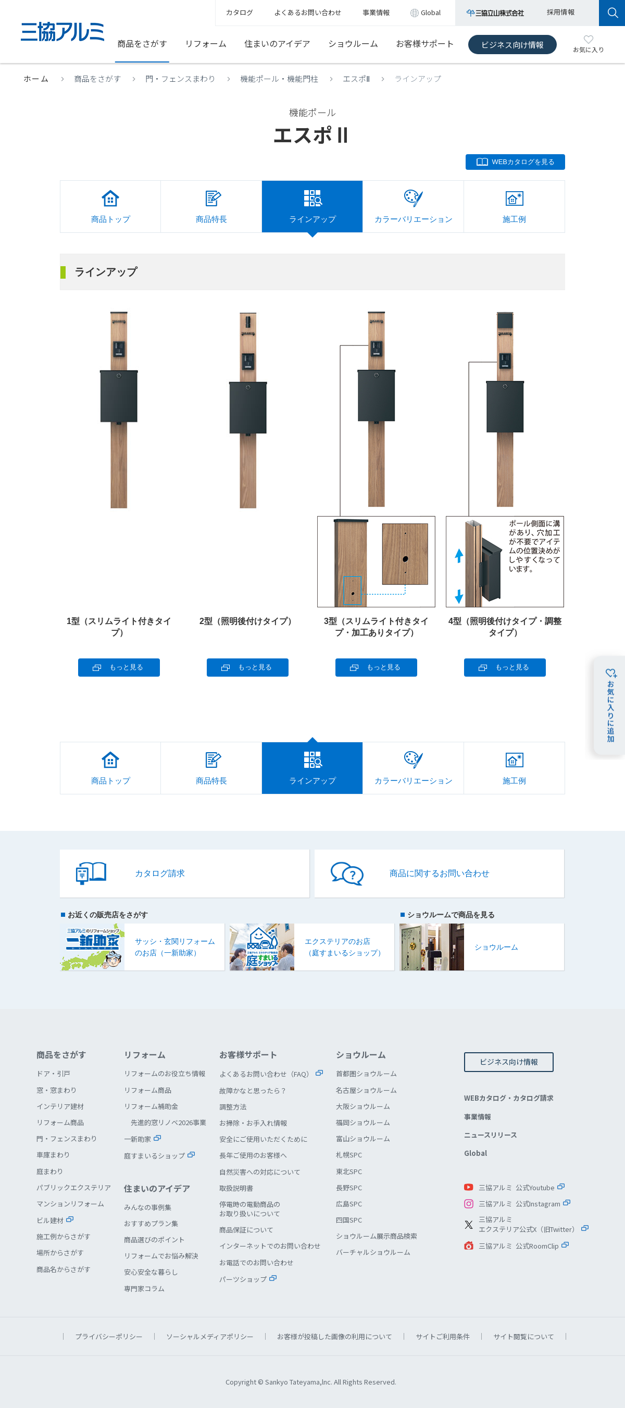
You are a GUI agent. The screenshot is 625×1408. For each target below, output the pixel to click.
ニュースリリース (490, 1135)
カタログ (239, 12)
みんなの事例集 (147, 1207)
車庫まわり (53, 1155)
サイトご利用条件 (443, 1336)
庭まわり (50, 1171)
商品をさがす (142, 43)
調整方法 (232, 1107)
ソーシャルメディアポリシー (210, 1336)
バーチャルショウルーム (373, 1252)
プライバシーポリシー (109, 1336)
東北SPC (349, 1171)
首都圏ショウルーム (366, 1073)
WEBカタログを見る (523, 162)
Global (475, 1153)
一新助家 (137, 1139)
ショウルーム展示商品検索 (376, 1236)
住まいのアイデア (277, 43)
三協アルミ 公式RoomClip (519, 1246)
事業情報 (477, 1117)
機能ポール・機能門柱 (279, 78)
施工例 (514, 219)
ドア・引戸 (53, 1073)
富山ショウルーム (363, 1138)
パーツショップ (243, 1279)
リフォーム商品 (60, 1122)
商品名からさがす (63, 1269)
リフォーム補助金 (151, 1106)
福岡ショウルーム (363, 1122)
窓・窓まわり (56, 1090)
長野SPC (349, 1187)
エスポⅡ (356, 78)
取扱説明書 (236, 1188)
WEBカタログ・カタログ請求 (509, 1098)
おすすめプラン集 (151, 1223)
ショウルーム (353, 43)
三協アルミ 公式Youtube (517, 1187)
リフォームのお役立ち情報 (164, 1073)
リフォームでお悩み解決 (161, 1256)
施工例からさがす (63, 1236)
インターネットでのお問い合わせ (270, 1246)
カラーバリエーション (413, 219)
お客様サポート (425, 43)
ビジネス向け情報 (512, 44)
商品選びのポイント (154, 1239)
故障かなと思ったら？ (253, 1090)
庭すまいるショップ (154, 1156)
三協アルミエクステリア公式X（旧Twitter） (529, 1224)
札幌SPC (349, 1155)
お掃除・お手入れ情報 (253, 1123)
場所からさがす (60, 1252)
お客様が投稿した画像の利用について (334, 1336)
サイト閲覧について (523, 1336)
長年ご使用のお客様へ (253, 1155)
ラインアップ (312, 219)
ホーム (36, 78)
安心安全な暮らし (151, 1272)
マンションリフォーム (70, 1203)
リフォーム (206, 43)
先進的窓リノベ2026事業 (168, 1122)
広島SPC (349, 1203)
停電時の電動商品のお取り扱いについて (249, 1208)
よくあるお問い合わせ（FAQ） (266, 1074)
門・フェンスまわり (180, 78)
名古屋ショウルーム (366, 1090)
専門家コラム (144, 1288)
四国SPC (349, 1220)
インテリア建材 (60, 1106)
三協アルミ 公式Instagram (519, 1203)
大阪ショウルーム (363, 1106)
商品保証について (246, 1230)
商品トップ (110, 219)
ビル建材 (50, 1220)
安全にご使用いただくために (263, 1139)
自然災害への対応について (260, 1172)
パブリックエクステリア (73, 1187)
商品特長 (211, 219)
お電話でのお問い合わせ (256, 1262)
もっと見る (126, 667)
